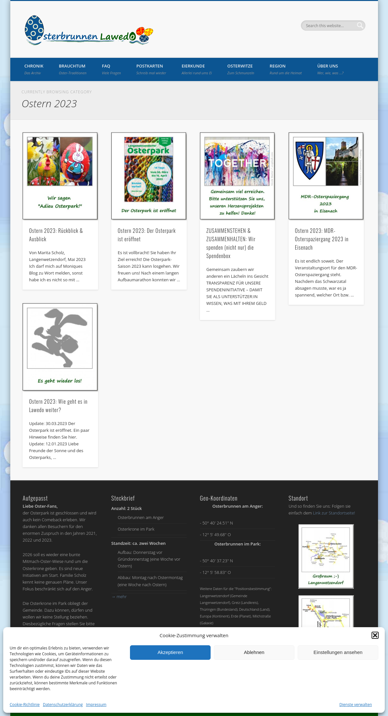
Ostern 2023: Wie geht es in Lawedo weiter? (58, 406)
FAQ (111, 69)
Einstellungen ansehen (338, 652)
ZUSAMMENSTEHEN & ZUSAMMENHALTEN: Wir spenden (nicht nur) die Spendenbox (231, 243)
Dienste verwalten (355, 704)
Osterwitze (240, 69)
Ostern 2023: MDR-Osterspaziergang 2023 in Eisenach (321, 239)
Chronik (34, 69)
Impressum (96, 704)
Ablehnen (254, 652)
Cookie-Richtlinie (25, 704)
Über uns (330, 69)
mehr (119, 596)
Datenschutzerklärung (63, 704)
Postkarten (151, 69)
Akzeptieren (170, 652)
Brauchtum (73, 69)
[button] (375, 635)
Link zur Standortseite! (334, 513)
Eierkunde (197, 69)
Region (286, 69)
